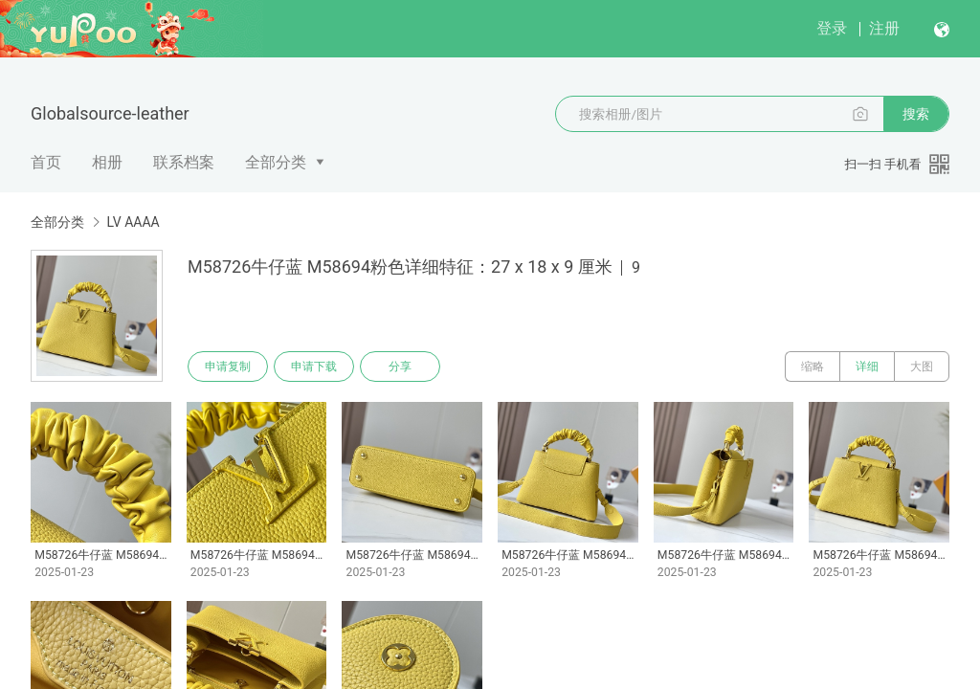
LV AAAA (132, 222)
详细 (867, 366)
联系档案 (183, 162)
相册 (107, 162)
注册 (884, 28)
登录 (831, 28)
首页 (46, 162)
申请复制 (228, 366)
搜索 (915, 114)
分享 (400, 366)
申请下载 (314, 366)
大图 (921, 366)
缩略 (812, 366)
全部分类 (275, 162)
